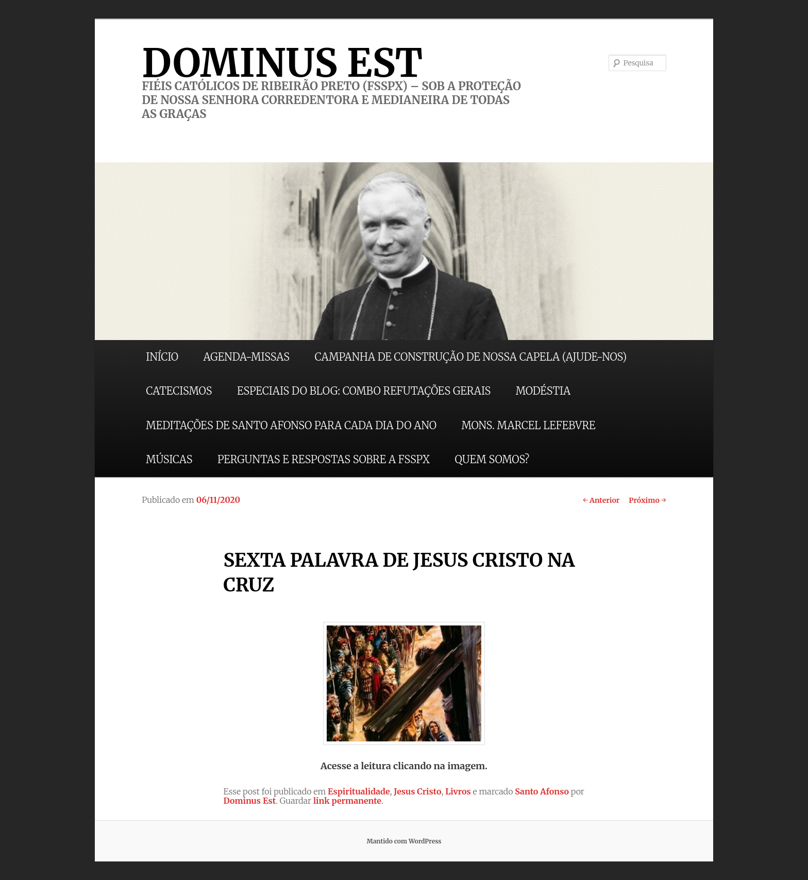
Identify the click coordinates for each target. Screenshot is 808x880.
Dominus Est (249, 801)
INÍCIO (162, 356)
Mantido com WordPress (403, 841)
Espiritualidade (359, 791)
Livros (458, 791)
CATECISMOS (179, 390)
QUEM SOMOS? (491, 459)
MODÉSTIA (543, 390)
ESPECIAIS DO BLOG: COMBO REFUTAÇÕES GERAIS (364, 390)
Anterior (601, 500)
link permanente (347, 801)
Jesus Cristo (417, 791)
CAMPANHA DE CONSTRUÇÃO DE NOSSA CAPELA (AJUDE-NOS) (471, 356)
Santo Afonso (542, 791)
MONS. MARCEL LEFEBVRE (528, 425)
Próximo (647, 500)
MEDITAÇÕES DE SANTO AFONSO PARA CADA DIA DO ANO (291, 425)
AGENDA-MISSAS (247, 356)
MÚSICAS (169, 459)
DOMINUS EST (282, 63)
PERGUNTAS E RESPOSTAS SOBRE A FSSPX (323, 459)
